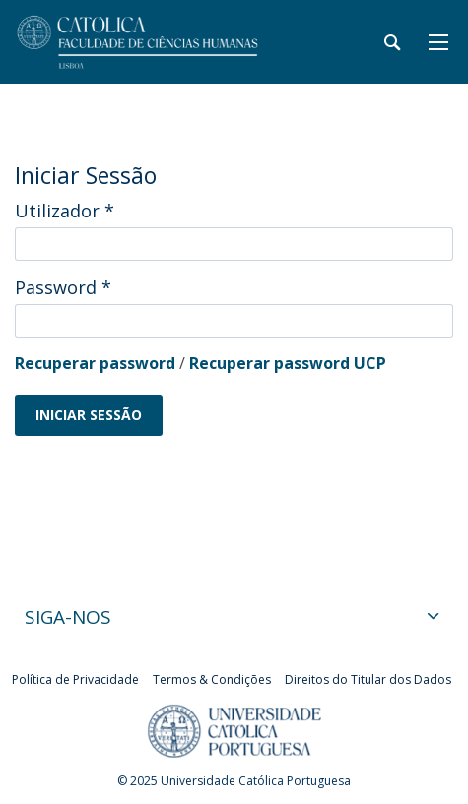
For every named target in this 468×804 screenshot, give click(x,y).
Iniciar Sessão (88, 414)
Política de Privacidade (75, 679)
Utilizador (64, 210)
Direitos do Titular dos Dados (368, 679)
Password (63, 287)
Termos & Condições (212, 679)
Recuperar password (95, 363)
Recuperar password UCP (287, 363)
